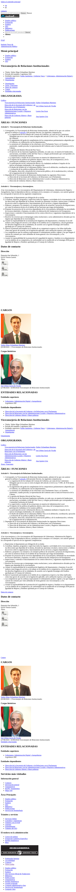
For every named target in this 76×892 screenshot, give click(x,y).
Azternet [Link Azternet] (8, 824)
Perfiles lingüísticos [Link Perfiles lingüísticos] (12, 840)
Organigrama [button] (9, 83)
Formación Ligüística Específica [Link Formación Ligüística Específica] (16, 839)
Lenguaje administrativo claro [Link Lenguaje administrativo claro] (15, 885)
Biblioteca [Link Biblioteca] (8, 807)
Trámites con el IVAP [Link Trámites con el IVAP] (12, 823)
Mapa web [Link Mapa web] (8, 790)
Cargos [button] (7, 89)
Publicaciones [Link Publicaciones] (10, 808)
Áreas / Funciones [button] (11, 85)
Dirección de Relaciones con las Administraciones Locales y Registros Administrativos (18, 111)
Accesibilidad (10, 860)
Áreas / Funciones (7, 464)
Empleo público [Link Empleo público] (10, 799)
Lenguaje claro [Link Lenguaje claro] (10, 889)
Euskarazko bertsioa (12, 858)
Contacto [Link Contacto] (8, 783)
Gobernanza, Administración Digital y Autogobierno (23, 401)
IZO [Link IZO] (6, 805)
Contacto (8, 862)
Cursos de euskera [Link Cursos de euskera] (11, 837)
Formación (9, 22)
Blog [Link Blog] (7, 842)
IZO (6, 26)
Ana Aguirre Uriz (42, 116)
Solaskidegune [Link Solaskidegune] (10, 826)
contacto (4, 11)
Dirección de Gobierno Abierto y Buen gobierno (21, 415)
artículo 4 (23, 132)
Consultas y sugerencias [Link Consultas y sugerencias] (13, 821)
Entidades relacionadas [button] (13, 91)
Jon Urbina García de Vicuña (46, 106)
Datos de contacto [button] (11, 87)
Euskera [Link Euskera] (8, 803)
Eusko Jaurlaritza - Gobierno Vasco (32, 76)
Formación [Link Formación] (9, 801)
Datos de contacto (7, 592)
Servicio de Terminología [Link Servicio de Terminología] (14, 810)
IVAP (3, 40)
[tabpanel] (38, 106)
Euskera (8, 24)
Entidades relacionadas (9, 742)
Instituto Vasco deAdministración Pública (9, 45)
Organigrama (9, 80)
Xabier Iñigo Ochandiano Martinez (13, 345)
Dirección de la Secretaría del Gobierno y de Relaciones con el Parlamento (20, 106)
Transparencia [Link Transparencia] (10, 787)
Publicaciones (10, 30)
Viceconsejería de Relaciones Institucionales (20, 103)
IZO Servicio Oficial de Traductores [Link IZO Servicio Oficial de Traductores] (17, 874)
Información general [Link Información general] (12, 785)
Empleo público (10, 20)
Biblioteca (8, 28)
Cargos (3, 657)
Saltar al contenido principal (10, 2)
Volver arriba (9, 864)
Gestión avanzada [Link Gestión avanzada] (11, 883)
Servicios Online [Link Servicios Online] (11, 819)
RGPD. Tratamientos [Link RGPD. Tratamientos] (12, 789)
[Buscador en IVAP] (10, 13)
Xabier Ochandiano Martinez (46, 103)
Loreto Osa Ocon (42, 111)
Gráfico (3, 100)
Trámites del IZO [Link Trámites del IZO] (11, 828)
